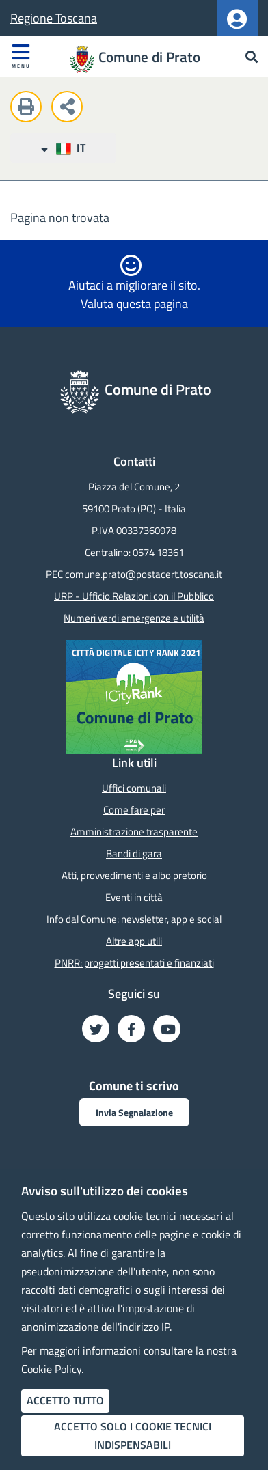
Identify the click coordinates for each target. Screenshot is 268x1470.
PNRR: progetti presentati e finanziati (134, 963)
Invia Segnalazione (134, 1112)
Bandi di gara (134, 853)
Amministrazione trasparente (134, 832)
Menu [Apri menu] (21, 56)
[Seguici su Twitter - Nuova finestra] (95, 1028)
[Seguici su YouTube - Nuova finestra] (166, 1028)
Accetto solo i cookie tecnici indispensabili (132, 1435)
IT (63, 147)
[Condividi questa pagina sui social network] (70, 108)
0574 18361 (158, 552)
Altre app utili (134, 941)
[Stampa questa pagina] (29, 108)
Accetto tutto (65, 1400)
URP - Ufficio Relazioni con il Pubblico (134, 596)
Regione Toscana (53, 18)
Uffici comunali (134, 788)
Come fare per (134, 810)
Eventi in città (134, 897)
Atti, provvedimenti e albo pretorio (134, 875)
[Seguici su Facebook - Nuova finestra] (131, 1028)
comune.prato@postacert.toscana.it (143, 574)
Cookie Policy (51, 1369)
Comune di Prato (149, 57)
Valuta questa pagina (134, 303)
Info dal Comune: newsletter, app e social (134, 919)
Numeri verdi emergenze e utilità (134, 618)
